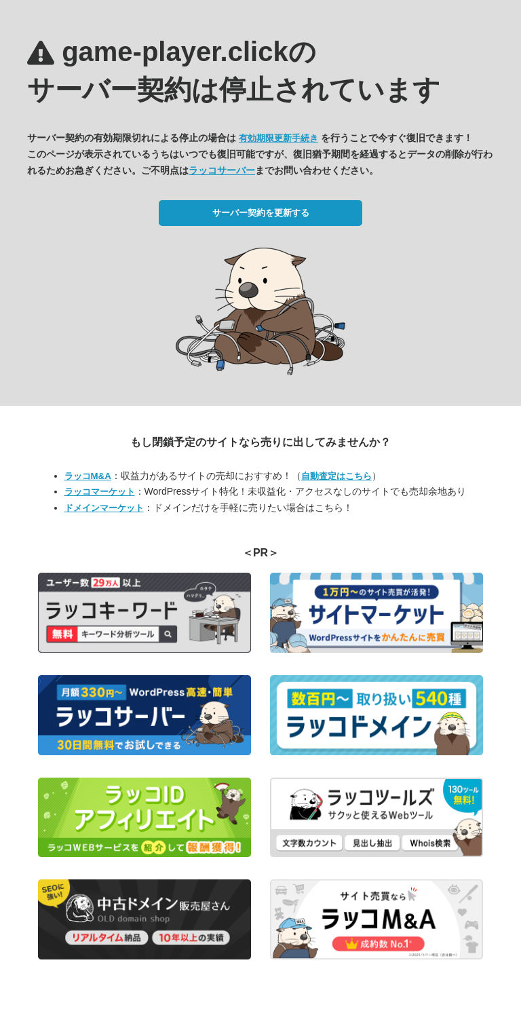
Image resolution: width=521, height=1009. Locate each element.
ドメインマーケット (104, 508)
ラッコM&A (87, 476)
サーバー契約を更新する (260, 213)
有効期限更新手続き (278, 138)
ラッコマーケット (99, 492)
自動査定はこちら (336, 476)
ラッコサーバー (222, 170)
